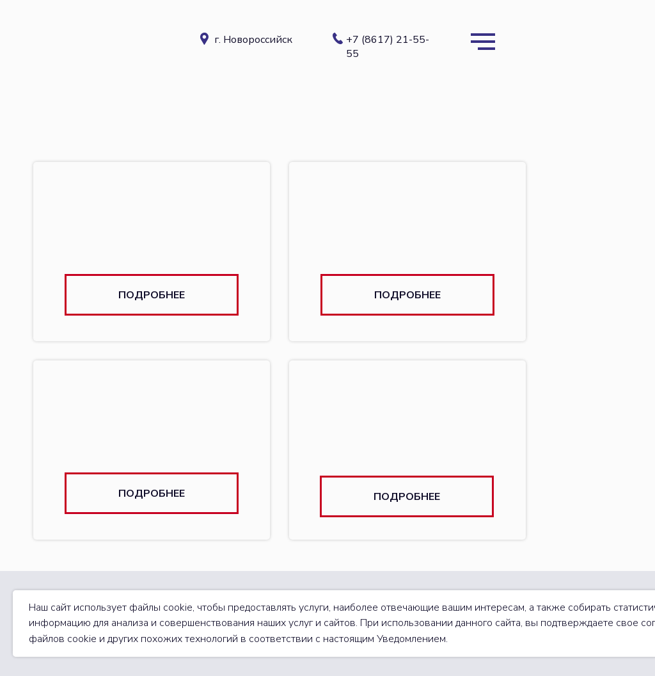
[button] (152, 295)
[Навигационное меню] (483, 41)
